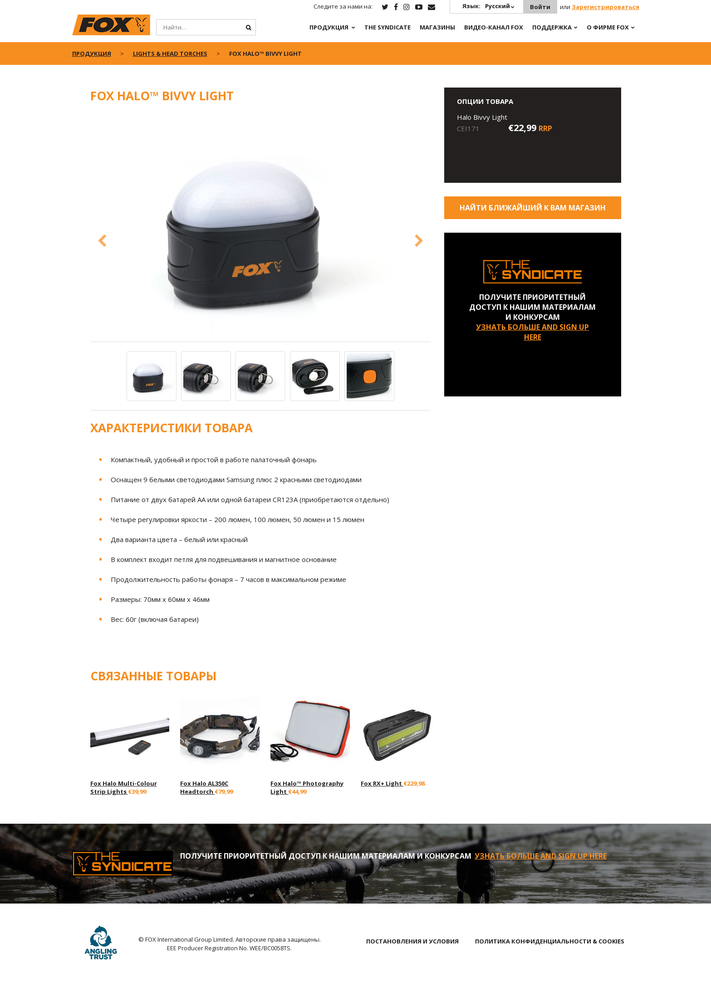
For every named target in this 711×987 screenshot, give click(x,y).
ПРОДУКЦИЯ (328, 27)
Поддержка (552, 27)
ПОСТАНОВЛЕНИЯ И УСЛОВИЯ (412, 941)
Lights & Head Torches (170, 53)
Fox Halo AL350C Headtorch (204, 787)
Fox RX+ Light (382, 783)
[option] (260, 227)
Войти (540, 7)
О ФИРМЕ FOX (608, 27)
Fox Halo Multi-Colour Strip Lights (123, 787)
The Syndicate (387, 27)
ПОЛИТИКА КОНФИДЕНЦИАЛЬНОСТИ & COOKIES (549, 941)
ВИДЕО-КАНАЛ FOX (493, 27)
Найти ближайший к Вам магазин (533, 208)
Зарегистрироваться (605, 7)
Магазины (437, 27)
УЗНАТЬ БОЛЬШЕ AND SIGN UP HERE (532, 332)
